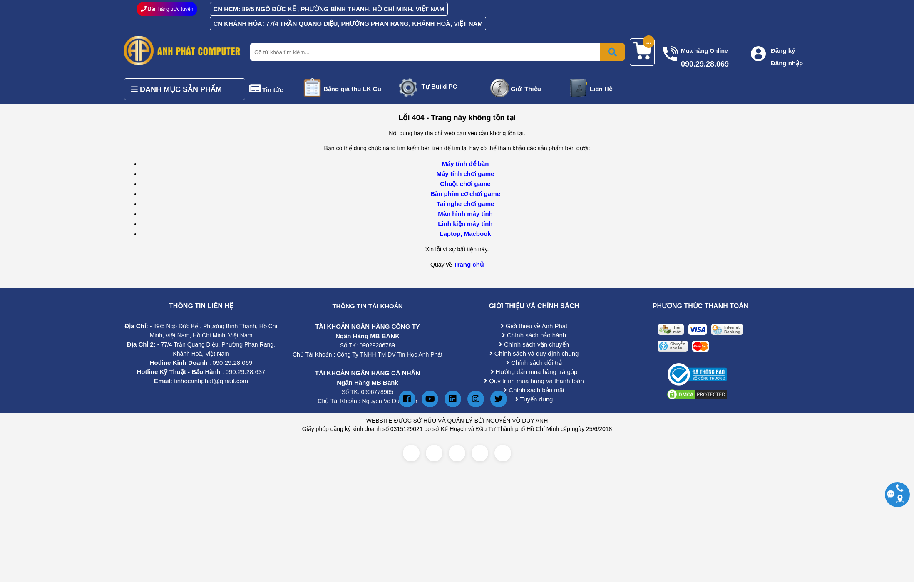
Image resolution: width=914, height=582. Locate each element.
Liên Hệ (601, 88)
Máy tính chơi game (465, 173)
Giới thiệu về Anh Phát (534, 325)
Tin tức (272, 89)
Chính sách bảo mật (534, 390)
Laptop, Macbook (465, 233)
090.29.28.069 (232, 362)
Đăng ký (783, 50)
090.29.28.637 (246, 371)
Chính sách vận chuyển (534, 344)
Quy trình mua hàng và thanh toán (534, 380)
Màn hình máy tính (465, 213)
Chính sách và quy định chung (534, 353)
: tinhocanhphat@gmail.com (201, 380)
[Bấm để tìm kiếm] (612, 52)
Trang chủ (469, 264)
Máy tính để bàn (465, 163)
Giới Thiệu (526, 88)
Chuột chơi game (465, 183)
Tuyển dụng (534, 399)
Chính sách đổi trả (534, 362)
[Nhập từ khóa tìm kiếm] (435, 52)
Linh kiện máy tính (465, 223)
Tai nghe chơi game (465, 203)
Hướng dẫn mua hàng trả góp (534, 371)
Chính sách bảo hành (534, 335)
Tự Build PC (439, 86)
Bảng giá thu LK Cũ (352, 88)
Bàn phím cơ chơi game (465, 193)
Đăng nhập (787, 63)
